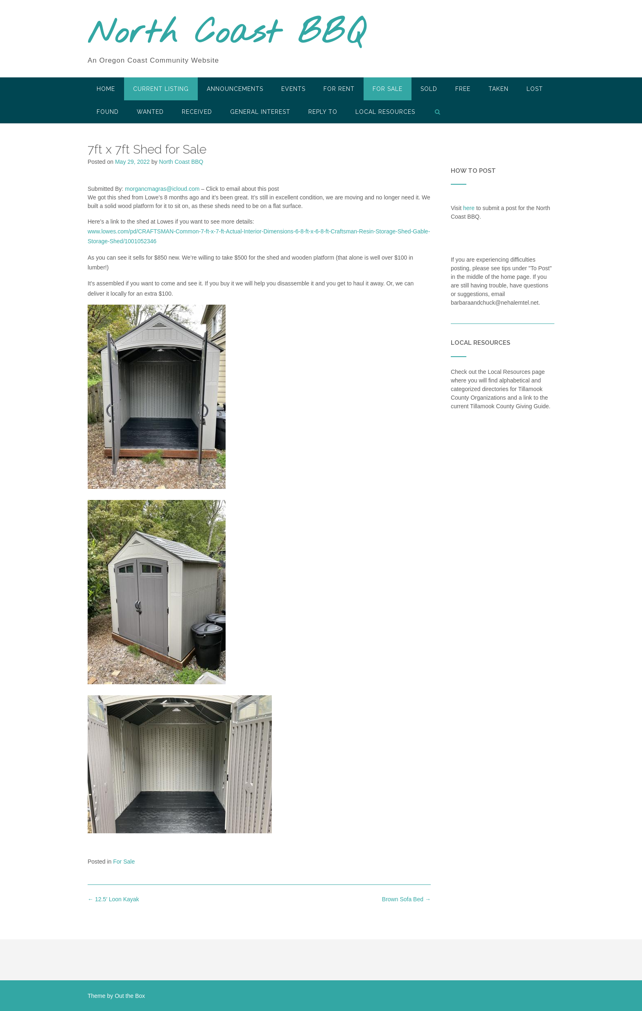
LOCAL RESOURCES (385, 112)
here (469, 208)
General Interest (260, 112)
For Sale (387, 89)
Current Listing (161, 89)
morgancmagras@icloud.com (162, 188)
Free (462, 89)
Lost (535, 89)
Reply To (322, 112)
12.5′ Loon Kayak (113, 899)
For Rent (339, 89)
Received (197, 112)
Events (293, 89)
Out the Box (130, 996)
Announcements (235, 89)
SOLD (428, 89)
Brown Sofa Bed (406, 899)
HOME (106, 89)
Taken (498, 89)
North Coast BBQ (226, 34)
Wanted (150, 112)
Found (108, 112)
